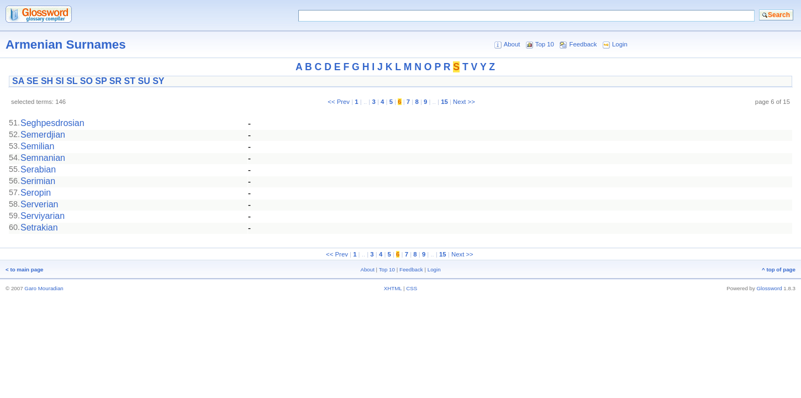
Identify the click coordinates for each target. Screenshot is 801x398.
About (512, 44)
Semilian (37, 146)
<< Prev (339, 101)
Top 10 (544, 44)
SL (71, 81)
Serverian (39, 204)
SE (32, 81)
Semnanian (42, 158)
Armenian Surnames (66, 44)
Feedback (583, 44)
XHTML (393, 288)
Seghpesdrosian (52, 123)
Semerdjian (42, 134)
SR (115, 81)
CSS (411, 288)
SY (158, 81)
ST (129, 81)
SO (86, 81)
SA (18, 81)
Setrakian (39, 227)
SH (47, 81)
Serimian (37, 181)
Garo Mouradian (43, 288)
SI (60, 81)
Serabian (38, 169)
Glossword (769, 288)
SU (144, 81)
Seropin (35, 192)
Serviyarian (42, 216)
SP (101, 81)
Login (620, 44)
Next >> (464, 101)
